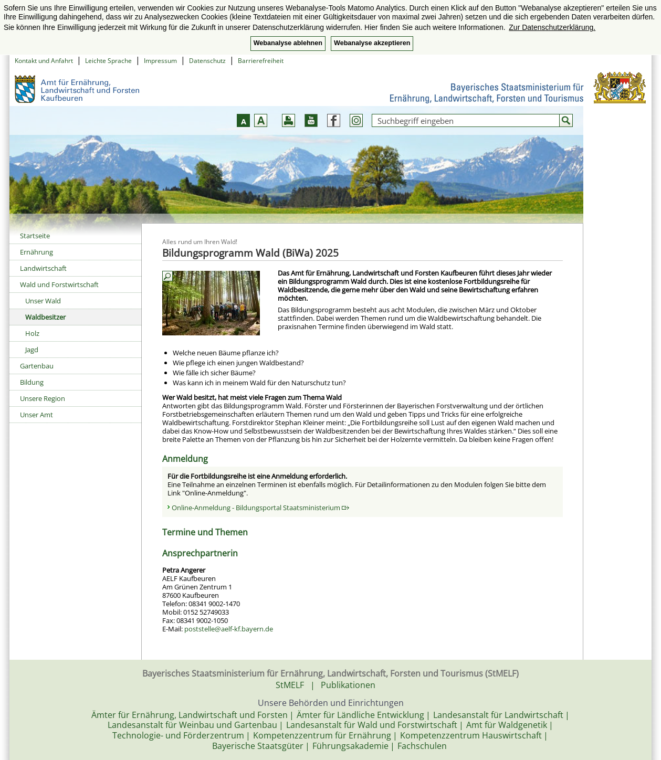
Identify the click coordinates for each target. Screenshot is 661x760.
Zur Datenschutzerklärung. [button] (552, 27)
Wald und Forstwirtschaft (59, 284)
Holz (32, 333)
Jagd (31, 349)
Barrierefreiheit (261, 60)
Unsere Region (42, 398)
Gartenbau (37, 366)
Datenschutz (207, 60)
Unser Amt (36, 414)
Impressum (160, 60)
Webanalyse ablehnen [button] (288, 43)
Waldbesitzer (45, 317)
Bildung (32, 382)
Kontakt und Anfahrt (44, 60)
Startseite (35, 235)
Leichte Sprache (108, 60)
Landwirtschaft (43, 268)
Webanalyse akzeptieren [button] (372, 43)
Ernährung (36, 252)
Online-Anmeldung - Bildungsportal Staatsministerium (260, 507)
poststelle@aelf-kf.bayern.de (228, 629)
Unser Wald (43, 300)
